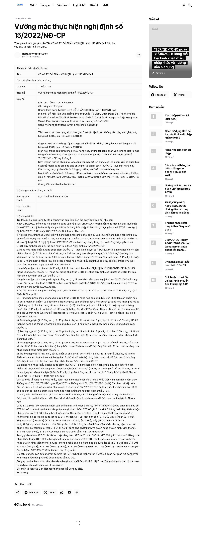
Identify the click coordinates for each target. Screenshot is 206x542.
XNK (105, 5)
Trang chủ (19, 18)
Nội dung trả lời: (25, 216)
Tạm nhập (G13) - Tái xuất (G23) (177, 117)
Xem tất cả (37, 505)
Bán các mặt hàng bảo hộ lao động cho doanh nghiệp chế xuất (178, 170)
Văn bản (62, 5)
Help (29, 18)
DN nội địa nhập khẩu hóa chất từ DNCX (177, 263)
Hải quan (46, 5)
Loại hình (78, 5)
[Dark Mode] (182, 5)
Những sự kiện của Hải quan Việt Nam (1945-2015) (178, 189)
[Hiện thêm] (77, 492)
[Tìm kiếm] (189, 5)
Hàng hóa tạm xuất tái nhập (178, 151)
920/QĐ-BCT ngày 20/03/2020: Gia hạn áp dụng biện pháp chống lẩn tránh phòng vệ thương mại (177, 245)
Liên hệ (94, 5)
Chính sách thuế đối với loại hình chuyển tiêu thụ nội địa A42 (176, 280)
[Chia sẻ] (139, 55)
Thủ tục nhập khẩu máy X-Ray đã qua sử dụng (177, 226)
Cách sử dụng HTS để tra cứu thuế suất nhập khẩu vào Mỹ (178, 134)
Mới (32, 5)
